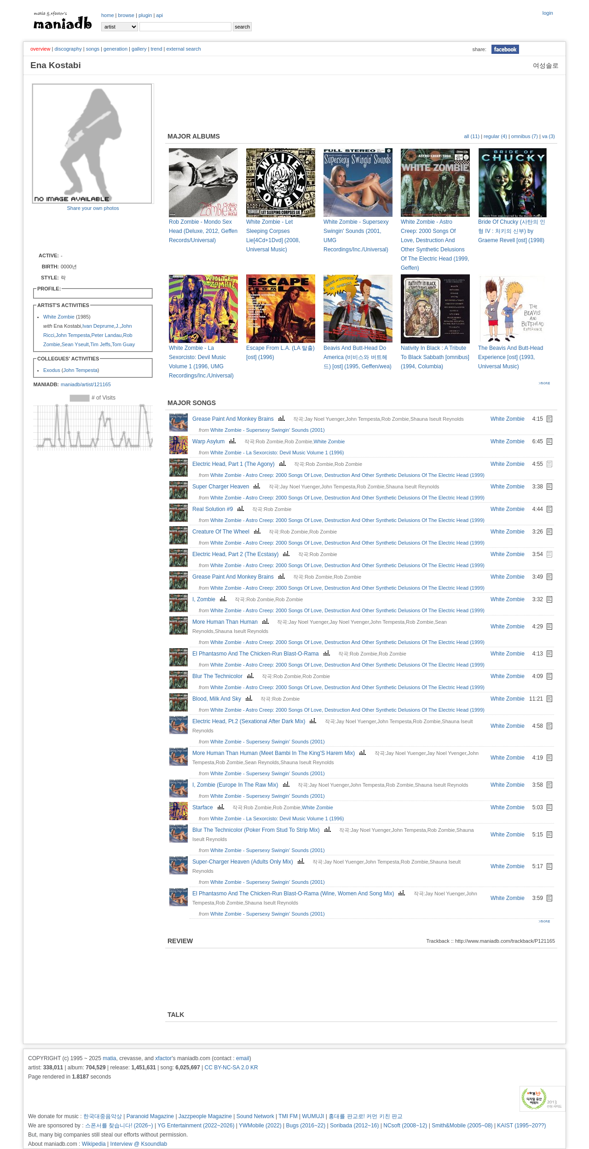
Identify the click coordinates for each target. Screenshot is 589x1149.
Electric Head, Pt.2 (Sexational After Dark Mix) (255, 721)
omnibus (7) (524, 136)
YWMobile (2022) (260, 1125)
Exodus (51, 370)
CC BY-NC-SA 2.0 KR (231, 1067)
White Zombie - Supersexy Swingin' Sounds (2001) (267, 430)
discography (67, 49)
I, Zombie (210, 599)
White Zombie (59, 316)
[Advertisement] (85, 231)
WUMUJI (313, 1116)
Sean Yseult (75, 344)
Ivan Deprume (98, 326)
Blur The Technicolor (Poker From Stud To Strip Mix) (262, 830)
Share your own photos (93, 208)
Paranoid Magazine (150, 1116)
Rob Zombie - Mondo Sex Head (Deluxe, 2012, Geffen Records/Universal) (203, 231)
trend (156, 49)
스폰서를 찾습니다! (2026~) (119, 1125)
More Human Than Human (231, 622)
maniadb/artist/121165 (86, 384)
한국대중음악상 (102, 1116)
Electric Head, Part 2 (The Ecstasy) (242, 554)
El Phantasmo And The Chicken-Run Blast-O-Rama (262, 653)
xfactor (163, 1058)
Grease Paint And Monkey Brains (239, 419)
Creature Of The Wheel (227, 531)
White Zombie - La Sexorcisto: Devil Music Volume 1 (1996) (277, 452)
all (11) (471, 136)
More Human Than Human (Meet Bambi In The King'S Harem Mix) (280, 753)
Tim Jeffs (100, 344)
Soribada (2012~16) (354, 1125)
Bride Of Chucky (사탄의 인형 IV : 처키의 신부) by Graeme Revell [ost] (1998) (511, 231)
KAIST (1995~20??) (521, 1125)
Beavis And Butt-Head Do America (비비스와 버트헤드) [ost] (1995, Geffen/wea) (357, 357)
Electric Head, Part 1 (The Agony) (240, 464)
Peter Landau (106, 335)
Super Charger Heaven (227, 486)
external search (183, 49)
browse (126, 15)
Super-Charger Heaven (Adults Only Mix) (249, 862)
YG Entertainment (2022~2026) (195, 1125)
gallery (139, 49)
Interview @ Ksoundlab (138, 1144)
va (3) (548, 136)
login (548, 13)
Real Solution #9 (219, 509)
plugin (145, 15)
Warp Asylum (215, 441)
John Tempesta (73, 335)
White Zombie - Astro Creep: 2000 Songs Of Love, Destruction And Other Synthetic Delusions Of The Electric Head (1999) (347, 475)
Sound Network (255, 1116)
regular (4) (495, 136)
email (242, 1058)
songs (92, 49)
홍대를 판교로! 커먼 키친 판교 (366, 1116)
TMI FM (287, 1116)
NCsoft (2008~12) (405, 1125)
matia (109, 1058)
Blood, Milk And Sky (223, 699)
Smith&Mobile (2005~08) (462, 1125)
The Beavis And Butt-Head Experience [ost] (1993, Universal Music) (510, 357)
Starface (209, 807)
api (159, 15)
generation (115, 49)
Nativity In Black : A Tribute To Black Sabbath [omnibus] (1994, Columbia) (435, 357)
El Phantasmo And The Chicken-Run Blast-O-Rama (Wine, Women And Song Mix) (299, 893)
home (107, 15)
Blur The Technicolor (224, 676)
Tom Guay (123, 344)
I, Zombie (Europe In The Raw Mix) (242, 785)
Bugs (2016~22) (306, 1125)
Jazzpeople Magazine (205, 1116)
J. (117, 326)
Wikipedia (94, 1144)
